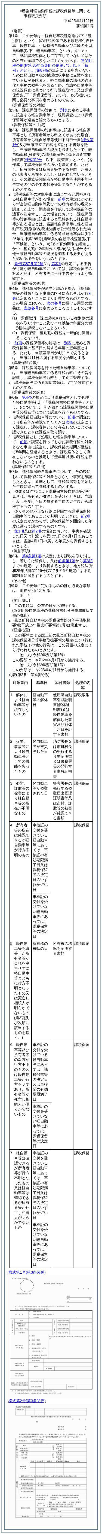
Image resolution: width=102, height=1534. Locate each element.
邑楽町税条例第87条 (52, 65)
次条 (69, 422)
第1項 (19, 531)
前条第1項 (66, 561)
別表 (64, 110)
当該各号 (31, 308)
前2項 (86, 516)
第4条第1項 (32, 556)
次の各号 (54, 303)
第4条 (27, 397)
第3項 (56, 263)
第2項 (37, 531)
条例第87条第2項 (29, 263)
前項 (62, 199)
